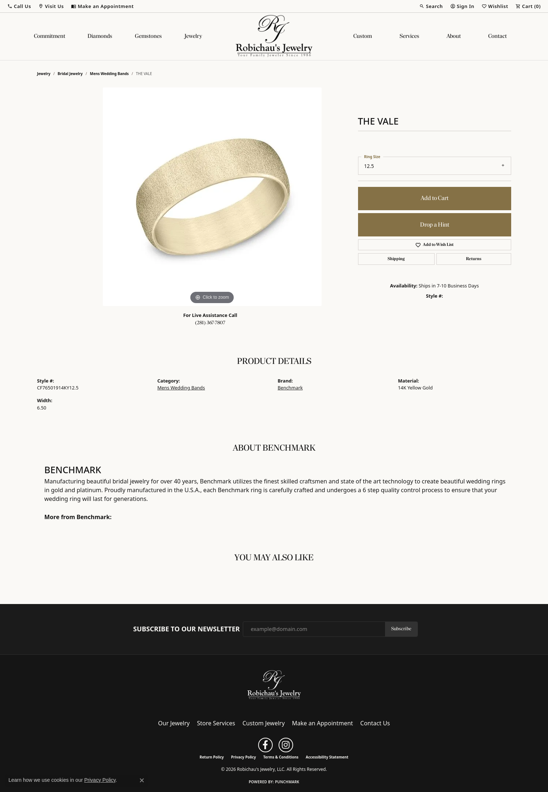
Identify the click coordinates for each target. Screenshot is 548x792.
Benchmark (290, 387)
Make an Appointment (322, 723)
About (454, 36)
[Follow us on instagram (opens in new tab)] (286, 745)
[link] (102, 6)
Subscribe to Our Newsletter (186, 629)
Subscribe (401, 629)
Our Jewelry (174, 723)
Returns (473, 259)
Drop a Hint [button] (434, 225)
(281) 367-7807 (210, 323)
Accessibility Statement (327, 757)
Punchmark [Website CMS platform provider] (287, 781)
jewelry (44, 73)
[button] (19, 6)
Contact (497, 36)
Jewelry (193, 36)
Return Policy (212, 757)
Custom (362, 36)
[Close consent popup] (142, 780)
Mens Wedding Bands (109, 73)
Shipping (396, 259)
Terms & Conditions (281, 757)
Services (409, 36)
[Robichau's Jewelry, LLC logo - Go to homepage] (274, 36)
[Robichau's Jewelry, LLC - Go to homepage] (274, 685)
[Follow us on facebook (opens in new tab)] (265, 745)
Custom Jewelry (263, 723)
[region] (212, 196)
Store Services (216, 723)
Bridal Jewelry (70, 73)
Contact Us (375, 723)
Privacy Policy (243, 757)
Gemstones (148, 36)
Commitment (49, 36)
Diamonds (100, 36)
